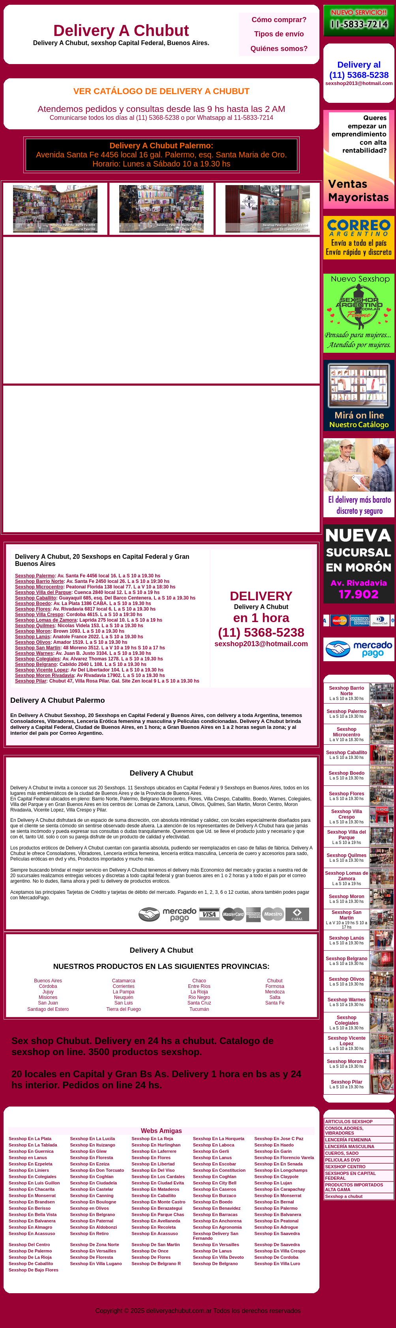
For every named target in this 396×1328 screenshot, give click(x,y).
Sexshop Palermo (35, 576)
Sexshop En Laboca (214, 1145)
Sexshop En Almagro (30, 1227)
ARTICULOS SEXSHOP (348, 1121)
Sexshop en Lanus (28, 1157)
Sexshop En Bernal (274, 1201)
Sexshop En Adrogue (276, 1227)
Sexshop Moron (33, 631)
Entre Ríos (199, 986)
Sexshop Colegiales (37, 659)
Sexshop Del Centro (29, 1244)
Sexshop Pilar (30, 681)
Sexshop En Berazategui (156, 1208)
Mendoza (275, 992)
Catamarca (123, 981)
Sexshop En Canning (92, 1195)
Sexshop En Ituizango (92, 1145)
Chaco (199, 981)
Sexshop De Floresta (91, 1257)
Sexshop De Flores (151, 1257)
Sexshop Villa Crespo (39, 614)
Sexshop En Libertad (153, 1164)
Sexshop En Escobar (214, 1164)
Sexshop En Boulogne (93, 1201)
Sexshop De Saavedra (277, 1244)
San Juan (48, 1003)
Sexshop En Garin (273, 1151)
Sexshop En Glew (88, 1151)
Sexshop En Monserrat (32, 1195)
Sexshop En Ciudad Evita (157, 1182)
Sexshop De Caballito (31, 1263)
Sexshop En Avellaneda (155, 1220)
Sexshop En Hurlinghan (155, 1145)
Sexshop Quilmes (35, 625)
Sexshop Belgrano (35, 664)
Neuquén (123, 997)
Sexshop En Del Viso (153, 1170)
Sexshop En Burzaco (214, 1195)
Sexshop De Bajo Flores (33, 1269)
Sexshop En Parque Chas (157, 1214)
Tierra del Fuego (123, 1009)
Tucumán (199, 1009)
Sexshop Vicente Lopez (41, 670)
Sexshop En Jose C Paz (278, 1138)
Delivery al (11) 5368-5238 (358, 70)
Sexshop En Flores (151, 1157)
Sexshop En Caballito (153, 1195)
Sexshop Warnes (34, 653)
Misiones (48, 997)
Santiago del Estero (48, 1009)
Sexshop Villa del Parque (43, 592)
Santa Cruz (199, 1003)
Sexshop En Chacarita (31, 1189)
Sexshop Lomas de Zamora (46, 620)
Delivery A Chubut (121, 30)
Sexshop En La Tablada (33, 1145)
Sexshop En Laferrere (153, 1151)
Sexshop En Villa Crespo (279, 1251)
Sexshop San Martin (37, 648)
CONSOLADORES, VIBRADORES (344, 1130)
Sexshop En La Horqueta (218, 1138)
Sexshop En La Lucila (92, 1138)
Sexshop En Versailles (216, 1244)
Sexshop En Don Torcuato (97, 1170)
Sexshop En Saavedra (277, 1233)
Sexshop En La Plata (30, 1138)
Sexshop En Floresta (91, 1157)
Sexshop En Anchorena (217, 1220)
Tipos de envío (279, 34)
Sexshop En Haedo (274, 1145)
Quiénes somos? (279, 49)
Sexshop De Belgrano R (156, 1263)
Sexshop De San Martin (155, 1244)
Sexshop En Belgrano (92, 1214)
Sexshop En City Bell (214, 1182)
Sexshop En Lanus (212, 1157)
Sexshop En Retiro (89, 1233)
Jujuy (48, 992)
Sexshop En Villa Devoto (218, 1257)
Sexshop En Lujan (273, 1182)
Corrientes (124, 986)
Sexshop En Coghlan (92, 1176)
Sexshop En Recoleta (153, 1227)
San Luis (123, 1003)
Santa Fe (275, 1003)
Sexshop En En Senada (278, 1164)
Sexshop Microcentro (39, 587)
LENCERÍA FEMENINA (348, 1139)
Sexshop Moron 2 (346, 1061)
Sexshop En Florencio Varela (284, 1157)
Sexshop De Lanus (212, 1251)
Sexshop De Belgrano (215, 1263)
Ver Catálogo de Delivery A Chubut (161, 91)
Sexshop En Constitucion (219, 1170)
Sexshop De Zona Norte (94, 1244)
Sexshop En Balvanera (277, 1214)
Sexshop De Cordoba (276, 1257)
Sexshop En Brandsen (32, 1201)
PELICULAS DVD (342, 1160)
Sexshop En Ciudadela (93, 1182)
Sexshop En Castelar (91, 1189)
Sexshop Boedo (33, 603)
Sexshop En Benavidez (216, 1208)
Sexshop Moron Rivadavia (44, 675)
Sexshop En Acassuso (32, 1233)
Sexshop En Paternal (91, 1220)
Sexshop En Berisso (30, 1208)
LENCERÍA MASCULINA (349, 1146)
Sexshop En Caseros (214, 1189)
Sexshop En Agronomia (217, 1227)
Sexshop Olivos (33, 642)
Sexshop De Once (150, 1251)
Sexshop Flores (32, 609)
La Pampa (124, 992)
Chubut (275, 981)
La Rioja (199, 992)
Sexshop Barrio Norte (39, 581)
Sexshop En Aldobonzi (93, 1227)
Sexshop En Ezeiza (90, 1164)
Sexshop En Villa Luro (277, 1263)
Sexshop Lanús (32, 636)
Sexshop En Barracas (215, 1214)
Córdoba (48, 986)
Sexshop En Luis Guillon (34, 1182)
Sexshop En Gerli (211, 1151)
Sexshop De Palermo (30, 1251)
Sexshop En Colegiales (32, 1176)
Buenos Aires (48, 981)
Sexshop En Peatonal (276, 1220)
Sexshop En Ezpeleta (31, 1164)
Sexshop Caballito (35, 598)
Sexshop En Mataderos (155, 1189)
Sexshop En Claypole (276, 1176)
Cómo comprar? (278, 20)
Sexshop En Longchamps (280, 1170)
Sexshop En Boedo (213, 1201)
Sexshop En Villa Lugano (96, 1263)
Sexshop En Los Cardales (158, 1176)
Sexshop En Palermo (275, 1208)
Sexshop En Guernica (31, 1151)
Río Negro (199, 997)
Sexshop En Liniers (29, 1170)
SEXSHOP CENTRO (345, 1166)
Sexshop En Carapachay (279, 1189)
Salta (275, 997)
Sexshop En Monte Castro (158, 1201)
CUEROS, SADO (341, 1153)
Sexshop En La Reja (152, 1138)
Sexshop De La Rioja (30, 1257)
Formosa (275, 986)
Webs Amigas (161, 1130)
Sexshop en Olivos (89, 1208)
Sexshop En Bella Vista (32, 1214)
